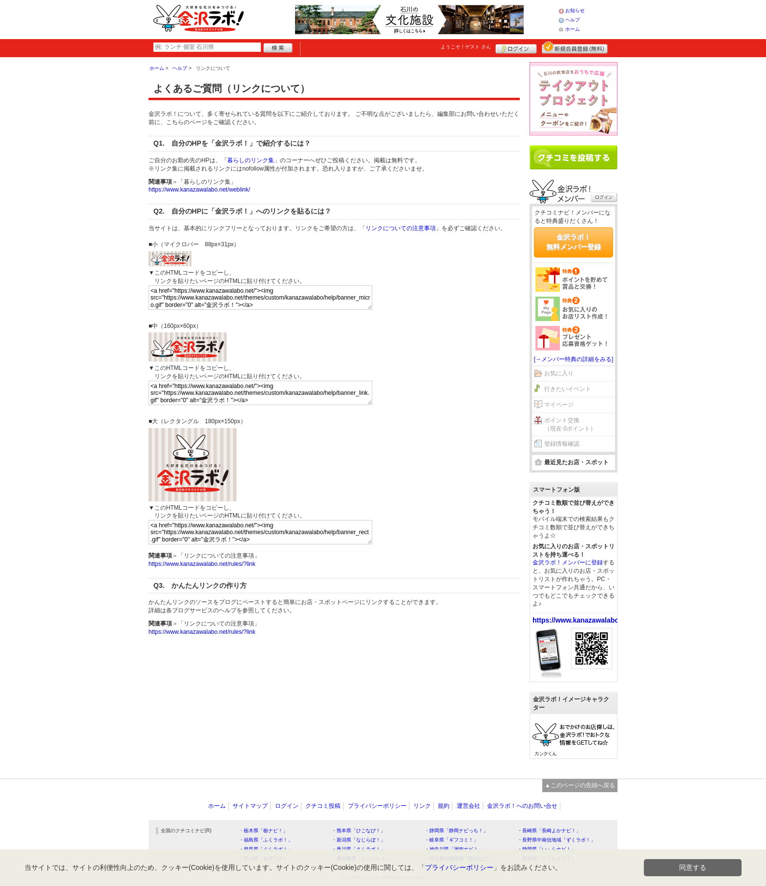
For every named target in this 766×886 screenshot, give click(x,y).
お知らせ (575, 10)
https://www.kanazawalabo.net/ (582, 620)
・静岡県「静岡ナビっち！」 (456, 830)
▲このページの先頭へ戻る (580, 785)
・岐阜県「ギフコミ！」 (451, 840)
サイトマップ (250, 805)
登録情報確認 (561, 443)
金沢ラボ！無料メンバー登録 (573, 242)
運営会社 (468, 805)
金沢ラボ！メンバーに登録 (567, 562)
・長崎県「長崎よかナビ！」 (549, 830)
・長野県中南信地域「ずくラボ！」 (556, 840)
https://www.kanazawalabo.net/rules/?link (202, 564)
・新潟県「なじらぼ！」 (358, 840)
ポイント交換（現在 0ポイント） (570, 424)
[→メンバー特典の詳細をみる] (574, 359)
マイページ (559, 404)
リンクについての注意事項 (400, 228)
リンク (422, 805)
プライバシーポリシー (377, 805)
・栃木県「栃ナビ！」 (263, 830)
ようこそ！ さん (466, 46)
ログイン (516, 47)
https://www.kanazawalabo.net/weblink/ (199, 189)
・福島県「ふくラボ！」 (266, 840)
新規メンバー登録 (575, 47)
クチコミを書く (573, 157)
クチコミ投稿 (322, 805)
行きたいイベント (567, 389)
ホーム (572, 29)
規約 (443, 805)
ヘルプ (572, 19)
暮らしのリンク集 (250, 160)
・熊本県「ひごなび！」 (358, 830)
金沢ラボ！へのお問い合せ (522, 805)
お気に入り (559, 373)
